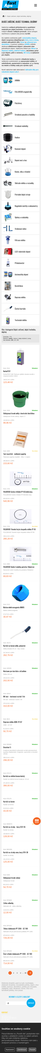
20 (12, 340)
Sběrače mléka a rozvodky (20, 183)
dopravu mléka (7, 51)
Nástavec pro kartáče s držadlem (20, 672)
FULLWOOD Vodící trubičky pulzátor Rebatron (20, 562)
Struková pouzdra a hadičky (20, 114)
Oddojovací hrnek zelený (20, 879)
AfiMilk (27, 44)
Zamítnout (21, 1049)
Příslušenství (20, 263)
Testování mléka (20, 320)
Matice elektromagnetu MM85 (20, 601)
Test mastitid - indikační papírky (20, 448)
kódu (10, 338)
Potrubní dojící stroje (20, 194)
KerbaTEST (20, 366)
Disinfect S (20, 750)
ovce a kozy (33, 40)
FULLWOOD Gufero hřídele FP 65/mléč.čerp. (20, 487)
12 (15, 340)
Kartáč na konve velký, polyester (20, 641)
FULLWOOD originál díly (20, 91)
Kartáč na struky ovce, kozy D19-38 (20, 853)
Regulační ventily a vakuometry (20, 206)
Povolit (32, 1049)
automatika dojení (29, 38)
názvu (15, 338)
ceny (29, 338)
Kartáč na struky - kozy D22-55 (20, 828)
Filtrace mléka (20, 240)
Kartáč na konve (20, 803)
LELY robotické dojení (20, 251)
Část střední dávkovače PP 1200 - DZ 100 (20, 955)
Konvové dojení (20, 149)
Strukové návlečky (20, 126)
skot (26, 40)
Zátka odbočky (20, 904)
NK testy (27, 53)
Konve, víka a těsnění (20, 171)
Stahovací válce (20, 228)
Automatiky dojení (20, 274)
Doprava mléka (20, 297)
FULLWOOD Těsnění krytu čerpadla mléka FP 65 (20, 524)
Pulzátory (20, 103)
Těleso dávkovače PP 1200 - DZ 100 (20, 930)
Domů (3, 16)
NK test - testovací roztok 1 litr (20, 698)
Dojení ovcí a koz (20, 160)
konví (22, 42)
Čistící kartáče (20, 308)
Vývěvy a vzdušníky (20, 217)
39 (25, 973)
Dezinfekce (20, 286)
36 (18, 340)
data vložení (23, 338)
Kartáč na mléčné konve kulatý (20, 777)
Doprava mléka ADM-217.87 (20, 723)
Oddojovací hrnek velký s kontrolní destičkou (20, 407)
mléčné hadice (19, 51)
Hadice (20, 137)
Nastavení (10, 1049)
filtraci (33, 48)
